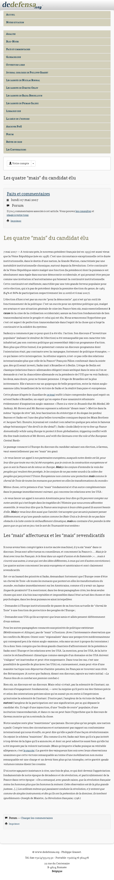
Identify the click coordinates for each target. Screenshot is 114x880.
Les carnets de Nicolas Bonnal (23, 80)
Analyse (10, 33)
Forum (10, 134)
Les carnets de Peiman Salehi (22, 103)
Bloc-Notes (12, 41)
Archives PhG (14, 126)
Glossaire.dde (13, 57)
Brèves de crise (14, 141)
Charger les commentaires (37, 818)
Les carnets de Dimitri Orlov (22, 87)
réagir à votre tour (18, 215)
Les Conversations (16, 149)
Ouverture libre (15, 64)
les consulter (83, 211)
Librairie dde (13, 111)
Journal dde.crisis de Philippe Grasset (27, 72)
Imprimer (16, 221)
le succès (29, 750)
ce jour (51, 394)
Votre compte (19, 163)
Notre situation (15, 22)
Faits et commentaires (18, 49)
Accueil (10, 14)
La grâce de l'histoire (17, 118)
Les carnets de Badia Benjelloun (24, 95)
